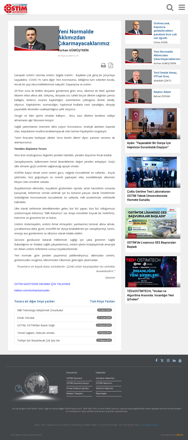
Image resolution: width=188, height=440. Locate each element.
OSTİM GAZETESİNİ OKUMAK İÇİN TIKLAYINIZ (42, 284)
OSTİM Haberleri (104, 383)
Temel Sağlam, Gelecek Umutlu (64, 333)
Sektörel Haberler (104, 388)
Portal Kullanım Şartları (77, 388)
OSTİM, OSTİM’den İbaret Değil (64, 325)
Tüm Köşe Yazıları (102, 301)
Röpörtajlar (101, 393)
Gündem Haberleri (105, 378)
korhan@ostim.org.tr (150, 425)
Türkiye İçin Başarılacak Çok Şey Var (64, 340)
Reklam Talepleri (74, 393)
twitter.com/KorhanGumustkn (32, 290)
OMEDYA (179, 435)
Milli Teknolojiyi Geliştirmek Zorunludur (64, 310)
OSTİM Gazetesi (74, 378)
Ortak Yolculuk (64, 318)
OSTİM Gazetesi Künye (77, 383)
